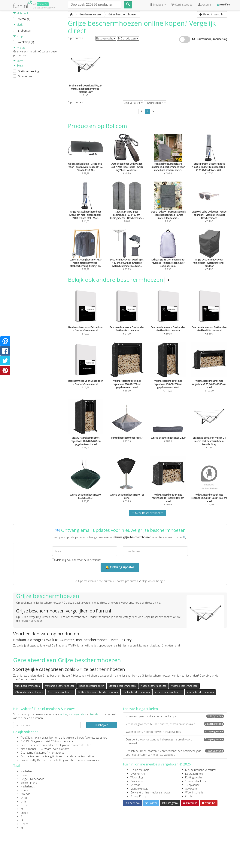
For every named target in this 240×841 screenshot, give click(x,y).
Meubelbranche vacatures (201, 770)
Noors (24, 790)
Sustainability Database (35, 760)
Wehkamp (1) (26, 42)
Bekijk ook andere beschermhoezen (120, 279)
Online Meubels (139, 770)
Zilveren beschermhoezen (29, 692)
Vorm (18, 61)
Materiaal (20, 13)
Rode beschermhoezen (91, 685)
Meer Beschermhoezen (147, 513)
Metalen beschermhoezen (168, 692)
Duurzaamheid (194, 773)
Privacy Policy (138, 796)
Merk (18, 24)
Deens (24, 824)
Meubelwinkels (139, 788)
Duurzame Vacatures (33, 752)
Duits (24, 805)
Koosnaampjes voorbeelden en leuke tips (175, 716)
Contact (190, 796)
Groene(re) (42, 4)
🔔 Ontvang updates (119, 567)
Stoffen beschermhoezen (122, 685)
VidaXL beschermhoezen (184, 685)
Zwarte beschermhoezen (200, 692)
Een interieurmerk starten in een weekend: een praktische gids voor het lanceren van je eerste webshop (175, 752)
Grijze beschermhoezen (60, 692)
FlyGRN (25, 741)
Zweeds (25, 794)
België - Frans (29, 782)
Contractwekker (30, 756)
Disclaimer (136, 781)
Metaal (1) (24, 19)
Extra (18, 65)
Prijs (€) (19, 47)
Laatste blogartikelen (140, 708)
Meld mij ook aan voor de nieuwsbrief (76, 560)
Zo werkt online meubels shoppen (151, 792)
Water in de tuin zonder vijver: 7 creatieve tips (175, 732)
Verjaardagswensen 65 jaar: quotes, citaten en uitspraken (175, 724)
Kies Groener (28, 749)
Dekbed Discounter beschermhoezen (98, 692)
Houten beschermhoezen (136, 692)
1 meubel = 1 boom (197, 781)
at (22, 828)
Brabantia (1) (26, 30)
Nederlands (28, 771)
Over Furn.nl (137, 773)
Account (204, 4)
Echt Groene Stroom (33, 745)
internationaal (56, 752)
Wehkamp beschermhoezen (59, 685)
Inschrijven (101, 725)
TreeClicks (27, 737)
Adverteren (191, 788)
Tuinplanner (192, 785)
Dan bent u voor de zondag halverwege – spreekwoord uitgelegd (175, 741)
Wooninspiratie (194, 792)
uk (22, 820)
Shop (18, 36)
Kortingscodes (193, 777)
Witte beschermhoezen (27, 685)
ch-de (24, 797)
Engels (24, 813)
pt (22, 809)
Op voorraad (25, 76)
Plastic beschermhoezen (153, 685)
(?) (225, 39)
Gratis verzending (28, 71)
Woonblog (136, 777)
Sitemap (135, 785)
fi (21, 816)
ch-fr (23, 801)
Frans (24, 775)
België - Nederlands (32, 779)
